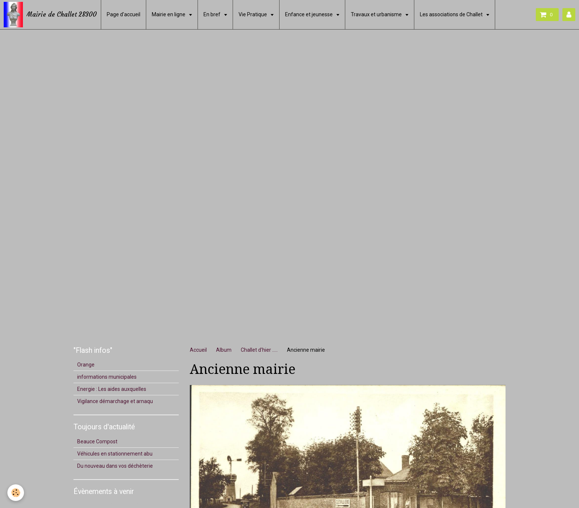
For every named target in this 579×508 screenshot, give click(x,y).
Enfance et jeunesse (309, 14)
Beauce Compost (97, 441)
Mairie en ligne (169, 14)
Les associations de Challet (452, 14)
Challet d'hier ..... (259, 350)
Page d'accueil (123, 14)
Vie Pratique (253, 14)
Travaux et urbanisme (377, 14)
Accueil (198, 350)
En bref (212, 14)
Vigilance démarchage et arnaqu (115, 401)
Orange (86, 365)
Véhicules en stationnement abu (115, 454)
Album (224, 350)
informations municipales (107, 377)
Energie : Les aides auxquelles (111, 389)
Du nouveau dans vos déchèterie (115, 466)
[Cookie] (15, 492)
